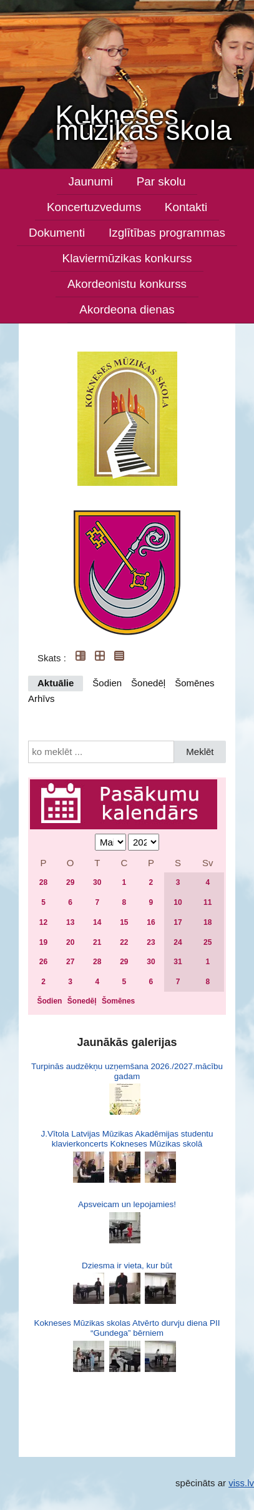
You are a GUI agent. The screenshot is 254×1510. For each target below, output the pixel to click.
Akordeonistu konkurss (127, 283)
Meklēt (199, 751)
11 (207, 902)
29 (70, 882)
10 (177, 902)
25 (207, 942)
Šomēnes (194, 683)
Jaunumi (91, 181)
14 (97, 922)
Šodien (107, 683)
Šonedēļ (148, 683)
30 (97, 882)
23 (151, 942)
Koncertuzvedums (94, 207)
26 (43, 961)
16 (151, 922)
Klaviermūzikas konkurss (127, 258)
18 (207, 922)
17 (177, 922)
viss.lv (241, 1483)
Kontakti (186, 207)
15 (124, 922)
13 (70, 922)
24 (177, 942)
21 (97, 942)
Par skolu (161, 181)
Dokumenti (57, 232)
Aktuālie (55, 683)
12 (43, 922)
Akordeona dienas (126, 309)
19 (43, 942)
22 (124, 942)
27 (70, 961)
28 (43, 882)
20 (70, 942)
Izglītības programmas (167, 232)
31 (177, 961)
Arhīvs (41, 698)
